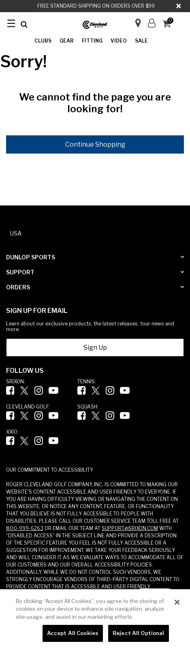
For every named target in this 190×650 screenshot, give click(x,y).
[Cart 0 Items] (170, 24)
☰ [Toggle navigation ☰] (11, 23)
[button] (152, 23)
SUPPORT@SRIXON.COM (130, 528)
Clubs (42, 41)
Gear (67, 41)
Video (119, 41)
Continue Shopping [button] (95, 144)
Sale (141, 41)
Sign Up (95, 347)
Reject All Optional (138, 633)
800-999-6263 (24, 528)
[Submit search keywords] (24, 24)
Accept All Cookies (72, 633)
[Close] (179, 6)
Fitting (92, 41)
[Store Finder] (134, 20)
